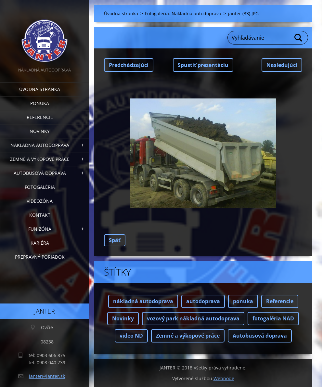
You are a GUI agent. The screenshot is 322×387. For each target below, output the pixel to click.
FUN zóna (39, 229)
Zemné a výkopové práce (40, 159)
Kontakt (39, 215)
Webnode (223, 378)
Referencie (40, 117)
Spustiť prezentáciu (203, 65)
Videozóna (40, 201)
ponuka (243, 301)
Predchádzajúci (128, 65)
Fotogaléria (40, 187)
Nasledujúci (281, 65)
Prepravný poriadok (40, 257)
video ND (131, 335)
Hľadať (298, 38)
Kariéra (40, 243)
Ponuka (39, 103)
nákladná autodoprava (143, 301)
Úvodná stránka (39, 89)
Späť (115, 240)
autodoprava (203, 301)
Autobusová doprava (40, 173)
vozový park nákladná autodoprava (193, 318)
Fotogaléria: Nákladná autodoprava (183, 13)
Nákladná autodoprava (39, 145)
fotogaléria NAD (273, 318)
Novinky (40, 131)
